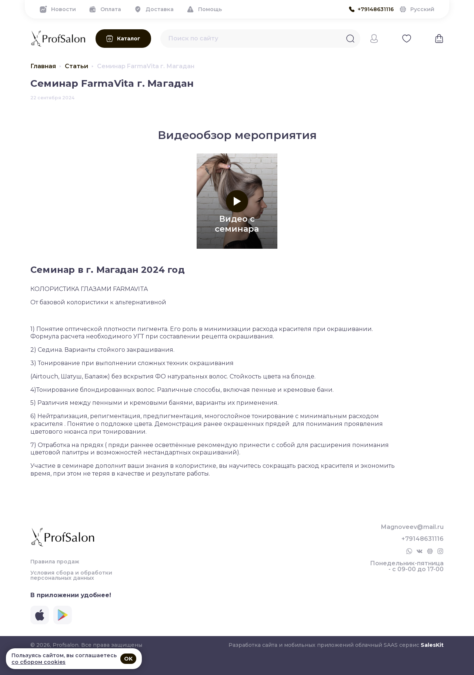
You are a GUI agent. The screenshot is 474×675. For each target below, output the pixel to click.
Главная (43, 66)
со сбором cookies (38, 662)
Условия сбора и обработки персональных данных (71, 575)
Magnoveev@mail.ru (412, 527)
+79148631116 (422, 539)
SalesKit (432, 645)
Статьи (76, 66)
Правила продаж (54, 561)
